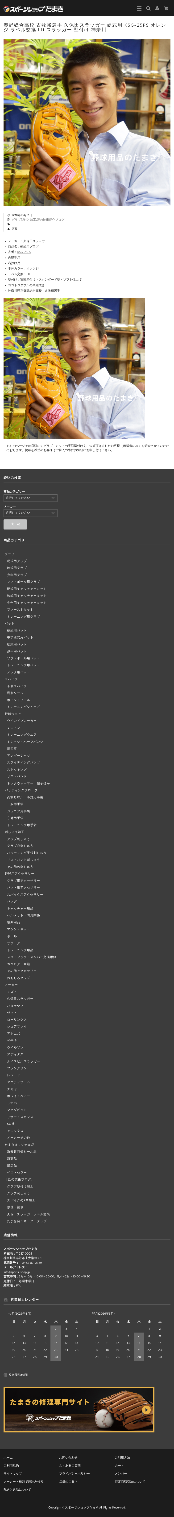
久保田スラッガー (20, 998)
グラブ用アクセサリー (23, 880)
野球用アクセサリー (19, 873)
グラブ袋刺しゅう (20, 846)
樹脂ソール (15, 693)
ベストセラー (17, 1172)
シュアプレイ (17, 1026)
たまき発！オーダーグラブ (27, 1221)
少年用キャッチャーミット (27, 602)
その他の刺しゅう (20, 867)
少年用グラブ (17, 575)
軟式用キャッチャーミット (27, 595)
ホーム (8, 1457)
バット (10, 623)
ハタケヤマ (15, 1005)
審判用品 (13, 922)
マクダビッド (17, 1110)
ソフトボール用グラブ (23, 581)
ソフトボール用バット (23, 658)
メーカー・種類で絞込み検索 (23, 1481)
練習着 (12, 748)
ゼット (12, 1012)
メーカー (11, 985)
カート (119, 1465)
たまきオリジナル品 (19, 1144)
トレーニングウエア (22, 734)
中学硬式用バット (20, 637)
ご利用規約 (11, 1465)
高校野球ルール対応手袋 (25, 797)
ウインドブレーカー (22, 720)
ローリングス (17, 1019)
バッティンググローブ (21, 790)
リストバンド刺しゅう (23, 859)
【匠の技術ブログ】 (19, 1179)
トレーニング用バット (23, 665)
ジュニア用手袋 (18, 811)
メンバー (121, 1473)
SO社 (11, 1124)
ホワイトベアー (18, 1096)
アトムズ (13, 1033)
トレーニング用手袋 (22, 825)
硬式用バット (17, 630)
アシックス (15, 1131)
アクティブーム (18, 1082)
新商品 (12, 1158)
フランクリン (17, 1068)
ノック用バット (18, 672)
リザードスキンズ (20, 1117)
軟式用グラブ (17, 568)
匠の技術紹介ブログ (50, 219)
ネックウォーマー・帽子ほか (28, 783)
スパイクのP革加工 (21, 1200)
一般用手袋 (15, 804)
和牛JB (12, 1040)
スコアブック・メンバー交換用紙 (32, 957)
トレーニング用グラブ (23, 616)
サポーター (15, 943)
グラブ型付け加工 (24, 219)
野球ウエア (13, 714)
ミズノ (12, 992)
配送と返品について (17, 1489)
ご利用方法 (122, 1457)
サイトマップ (13, 1473)
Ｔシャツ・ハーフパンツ (25, 741)
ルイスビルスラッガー (23, 1061)
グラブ (10, 554)
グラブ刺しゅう (18, 839)
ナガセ (12, 1089)
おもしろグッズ (18, 978)
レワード (13, 1075)
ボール (12, 936)
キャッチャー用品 (20, 908)
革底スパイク (17, 686)
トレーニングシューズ (23, 707)
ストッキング (17, 769)
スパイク (11, 679)
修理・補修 (15, 1207)
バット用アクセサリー (23, 887)
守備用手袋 (15, 818)
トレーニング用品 (20, 950)
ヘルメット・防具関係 (23, 915)
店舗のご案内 (68, 1481)
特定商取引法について (130, 1481)
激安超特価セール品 (22, 1151)
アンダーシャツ (18, 755)
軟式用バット (17, 644)
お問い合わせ (68, 1457)
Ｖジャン (13, 728)
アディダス (15, 1054)
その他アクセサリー (22, 971)
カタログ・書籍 (18, 964)
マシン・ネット (18, 929)
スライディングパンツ (23, 762)
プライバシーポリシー (74, 1473)
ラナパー (13, 1103)
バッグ (12, 901)
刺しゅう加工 (15, 832)
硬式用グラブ (17, 561)
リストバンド (17, 776)
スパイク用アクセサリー (25, 894)
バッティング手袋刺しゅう (27, 853)
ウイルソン (15, 1047)
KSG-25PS (24, 252)
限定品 (12, 1165)
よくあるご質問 (70, 1465)
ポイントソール (18, 700)
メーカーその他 (18, 1137)
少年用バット (17, 651)
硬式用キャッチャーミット (27, 589)
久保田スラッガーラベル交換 (28, 1214)
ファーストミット (20, 609)
